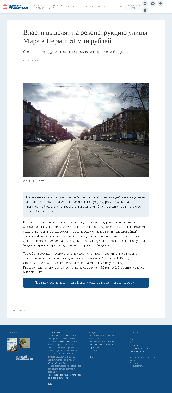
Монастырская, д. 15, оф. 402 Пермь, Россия (102, 346)
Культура (88, 6)
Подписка (134, 345)
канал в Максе (75, 282)
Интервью (103, 6)
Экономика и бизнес (55, 6)
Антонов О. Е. (113, 341)
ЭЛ (56, 362)
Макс (137, 348)
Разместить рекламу (133, 6)
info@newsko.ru (96, 357)
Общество (73, 6)
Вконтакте (144, 348)
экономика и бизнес (23, 310)
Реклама (134, 339)
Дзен (132, 348)
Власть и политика (38, 6)
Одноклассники (137, 351)
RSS (131, 342)
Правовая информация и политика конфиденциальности (64, 376)
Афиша (118, 6)
